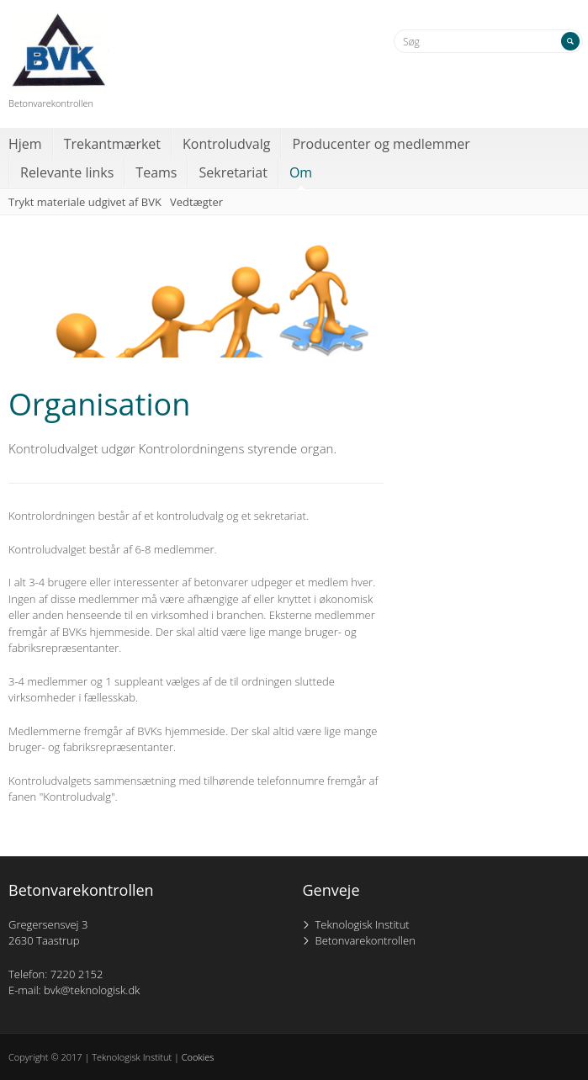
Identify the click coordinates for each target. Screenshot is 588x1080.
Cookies (198, 1057)
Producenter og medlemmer (380, 144)
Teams (156, 172)
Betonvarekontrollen (365, 940)
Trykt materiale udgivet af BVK (85, 201)
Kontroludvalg (226, 144)
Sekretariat (233, 172)
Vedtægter (196, 201)
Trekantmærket (112, 144)
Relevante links (67, 172)
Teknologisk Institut (362, 924)
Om (300, 172)
